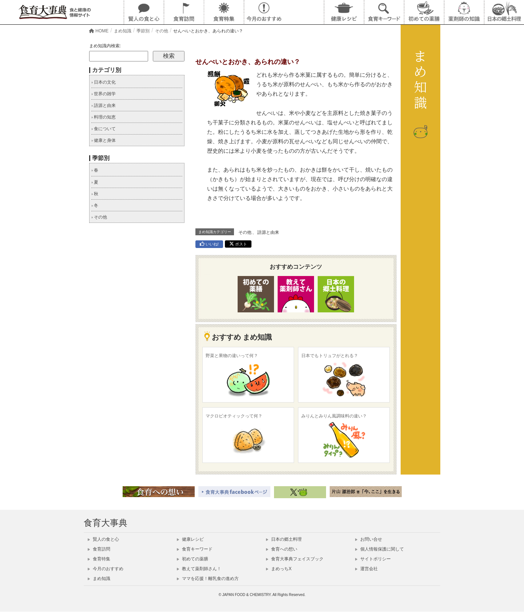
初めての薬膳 (192, 558)
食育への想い (281, 549)
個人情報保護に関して (379, 549)
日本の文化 (103, 82)
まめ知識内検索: (105, 45)
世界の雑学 (103, 93)
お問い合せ (368, 539)
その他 (244, 232)
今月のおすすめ (105, 568)
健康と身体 (103, 140)
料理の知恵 (103, 117)
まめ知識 (99, 578)
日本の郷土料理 (284, 539)
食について (103, 128)
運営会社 (366, 568)
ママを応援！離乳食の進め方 (208, 578)
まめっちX (278, 568)
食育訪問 (99, 549)
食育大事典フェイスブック (294, 558)
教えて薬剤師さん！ (199, 568)
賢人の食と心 (103, 539)
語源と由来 (268, 232)
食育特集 (99, 558)
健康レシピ (190, 539)
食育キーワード (195, 549)
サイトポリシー (373, 558)
